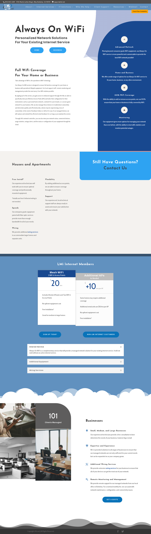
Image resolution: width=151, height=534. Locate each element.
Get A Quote (112, 499)
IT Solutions (65, 7)
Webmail (133, 7)
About (28, 7)
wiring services (33, 232)
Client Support (101, 7)
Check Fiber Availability (140, 11)
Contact (144, 7)
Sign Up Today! (50, 334)
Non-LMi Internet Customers (101, 334)
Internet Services (45, 7)
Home (36, 50)
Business (58, 50)
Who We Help (82, 7)
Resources (118, 7)
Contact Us (115, 168)
